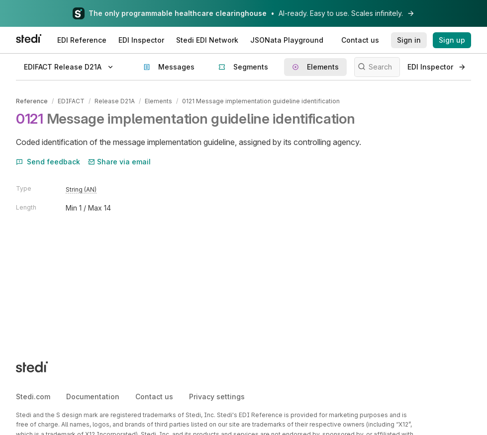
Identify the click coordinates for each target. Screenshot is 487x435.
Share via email (119, 161)
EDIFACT (71, 101)
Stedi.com (33, 396)
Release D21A (115, 101)
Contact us (154, 396)
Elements (158, 101)
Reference (32, 101)
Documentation (92, 396)
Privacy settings (217, 396)
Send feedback (48, 161)
